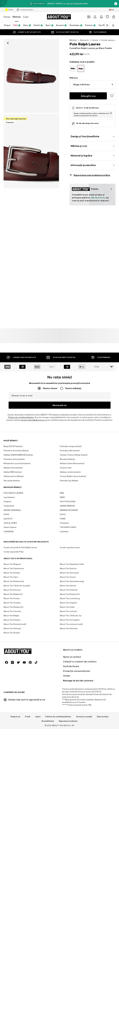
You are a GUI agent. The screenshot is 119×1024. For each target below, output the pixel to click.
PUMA (62, 609)
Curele (95, 40)
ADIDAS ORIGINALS (12, 600)
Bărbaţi (17, 17)
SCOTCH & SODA (67, 592)
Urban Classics (10, 617)
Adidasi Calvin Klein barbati (72, 554)
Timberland (9, 596)
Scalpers (7, 592)
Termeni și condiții (84, 797)
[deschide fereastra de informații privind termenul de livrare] (111, 113)
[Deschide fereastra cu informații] (115, 3)
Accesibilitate (47, 801)
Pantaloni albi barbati (70, 541)
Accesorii (84, 40)
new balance (9, 587)
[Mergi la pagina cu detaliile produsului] (73, 68)
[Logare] (95, 17)
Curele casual (107, 40)
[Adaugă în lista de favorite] (111, 95)
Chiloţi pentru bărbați (14, 566)
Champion (64, 613)
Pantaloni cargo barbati (71, 536)
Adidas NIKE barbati (13, 562)
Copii (25, 17)
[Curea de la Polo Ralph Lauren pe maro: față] (31, 76)
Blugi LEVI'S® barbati (13, 536)
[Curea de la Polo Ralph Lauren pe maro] (31, 151)
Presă (27, 797)
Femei (7, 17)
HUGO (6, 604)
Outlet (9, 10)
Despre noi (15, 797)
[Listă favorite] (107, 17)
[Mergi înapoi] (8, 43)
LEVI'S (63, 604)
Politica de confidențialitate (58, 797)
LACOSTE (8, 609)
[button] (92, 84)
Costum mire (65, 558)
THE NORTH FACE (68, 617)
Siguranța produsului (68, 801)
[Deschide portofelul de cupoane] (89, 17)
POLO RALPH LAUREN (13, 583)
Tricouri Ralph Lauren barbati (73, 566)
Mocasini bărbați (67, 549)
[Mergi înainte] (107, 25)
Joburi (38, 797)
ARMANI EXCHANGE (69, 600)
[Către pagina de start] (59, 16)
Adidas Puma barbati (13, 558)
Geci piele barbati (12, 571)
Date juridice (102, 797)
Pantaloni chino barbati (14, 549)
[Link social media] (6, 742)
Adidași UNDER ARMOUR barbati (18, 545)
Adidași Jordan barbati (70, 562)
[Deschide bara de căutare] (112, 25)
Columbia (64, 622)
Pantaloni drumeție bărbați (16, 541)
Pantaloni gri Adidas (69, 571)
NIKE (62, 583)
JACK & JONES (10, 613)
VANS (62, 587)
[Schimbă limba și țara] (111, 9)
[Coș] (113, 17)
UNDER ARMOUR (67, 596)
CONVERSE (9, 622)
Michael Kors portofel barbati (17, 554)
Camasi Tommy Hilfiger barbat (74, 545)
